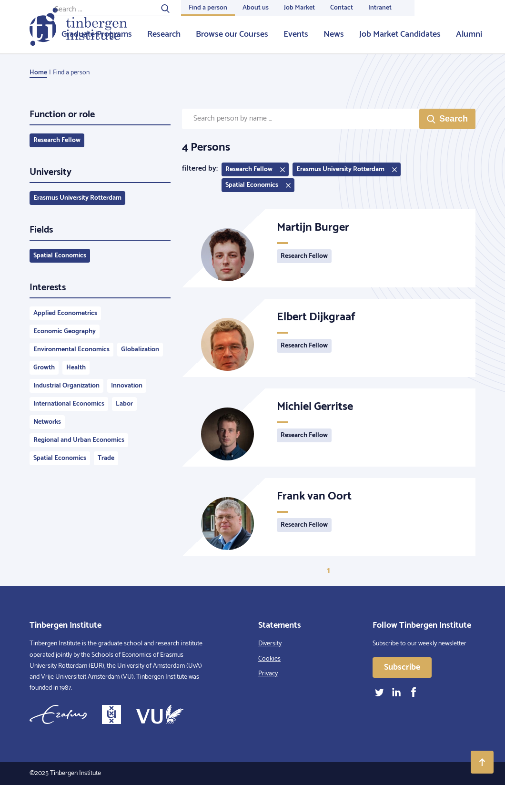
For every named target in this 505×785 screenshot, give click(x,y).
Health (76, 367)
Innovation (126, 385)
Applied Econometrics (65, 313)
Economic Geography (64, 331)
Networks (47, 422)
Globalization (140, 349)
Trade (106, 458)
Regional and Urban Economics (78, 440)
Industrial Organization (66, 385)
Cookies (269, 658)
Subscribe (402, 667)
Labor (124, 403)
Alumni (469, 34)
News (333, 34)
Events (295, 34)
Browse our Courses (232, 34)
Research (164, 34)
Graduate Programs (96, 34)
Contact (341, 7)
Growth (44, 367)
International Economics (68, 403)
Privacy (268, 673)
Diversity (270, 643)
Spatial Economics (59, 255)
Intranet (380, 7)
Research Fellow (57, 140)
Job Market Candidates (400, 34)
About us (255, 7)
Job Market (299, 7)
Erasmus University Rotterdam (77, 198)
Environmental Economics (71, 349)
